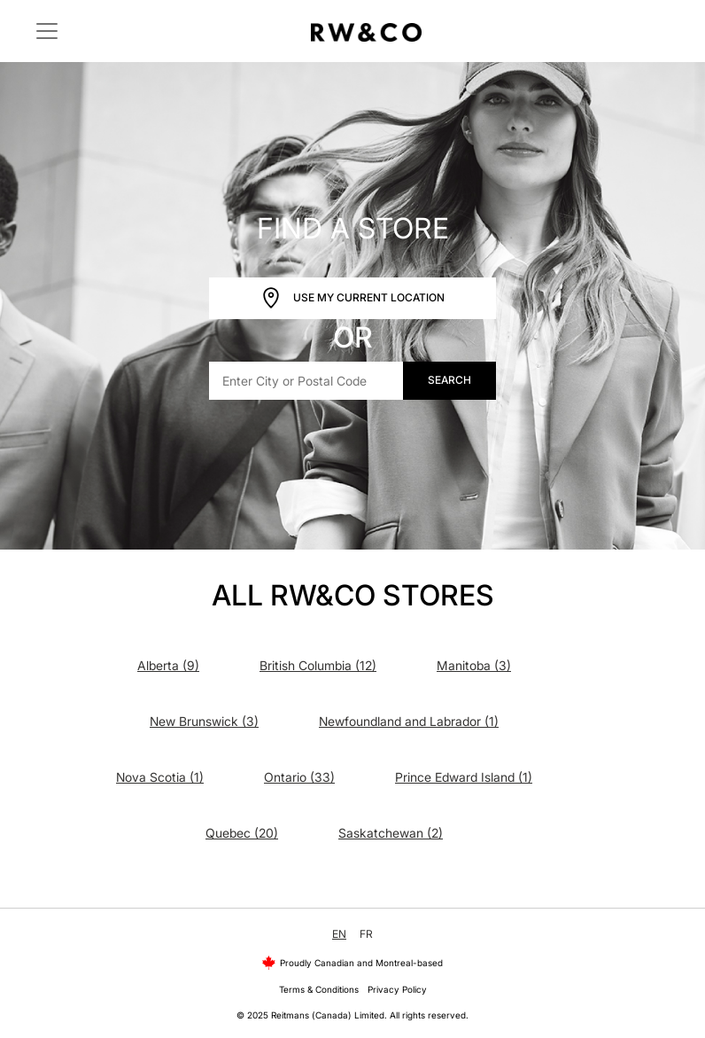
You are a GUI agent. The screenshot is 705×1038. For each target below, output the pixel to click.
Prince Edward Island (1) (463, 776)
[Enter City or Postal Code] (306, 381)
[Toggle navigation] (47, 31)
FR (366, 933)
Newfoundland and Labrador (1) (409, 721)
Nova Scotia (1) (160, 776)
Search (449, 379)
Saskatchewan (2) (390, 832)
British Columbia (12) (318, 665)
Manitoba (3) (474, 665)
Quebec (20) (241, 832)
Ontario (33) (299, 776)
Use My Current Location (352, 298)
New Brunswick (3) (204, 721)
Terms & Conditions (319, 989)
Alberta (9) (168, 665)
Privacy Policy (397, 989)
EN (339, 933)
